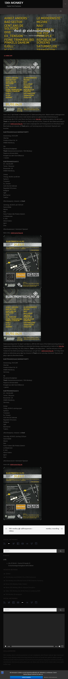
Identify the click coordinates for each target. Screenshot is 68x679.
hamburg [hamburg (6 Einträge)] (6, 660)
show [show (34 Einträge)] (34, 662)
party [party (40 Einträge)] (21, 662)
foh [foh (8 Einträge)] (34, 657)
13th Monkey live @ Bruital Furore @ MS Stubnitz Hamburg (24, 580)
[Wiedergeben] (6, 646)
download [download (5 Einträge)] (60, 655)
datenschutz (8, 675)
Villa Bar (38, 119)
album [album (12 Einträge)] (14, 655)
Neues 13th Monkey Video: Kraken (16, 584)
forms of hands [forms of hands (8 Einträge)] (39, 657)
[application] (34, 631)
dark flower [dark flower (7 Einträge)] (44, 655)
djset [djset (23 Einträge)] (55, 655)
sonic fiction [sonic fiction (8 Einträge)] (40, 662)
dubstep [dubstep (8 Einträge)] (14, 657)
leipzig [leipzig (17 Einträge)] (46, 660)
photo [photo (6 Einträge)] (25, 662)
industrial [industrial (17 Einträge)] (17, 660)
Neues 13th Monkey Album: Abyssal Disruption (20, 587)
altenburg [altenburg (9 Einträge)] (19, 655)
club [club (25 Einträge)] (31, 655)
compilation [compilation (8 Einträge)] (36, 655)
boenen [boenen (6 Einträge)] (25, 655)
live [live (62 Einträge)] (49, 660)
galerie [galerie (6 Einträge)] (50, 657)
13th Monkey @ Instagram (13, 594)
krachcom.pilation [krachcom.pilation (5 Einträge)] (37, 660)
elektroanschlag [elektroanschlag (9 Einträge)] (22, 657)
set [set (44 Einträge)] (31, 662)
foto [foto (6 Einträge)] (46, 657)
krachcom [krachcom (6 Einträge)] (28, 660)
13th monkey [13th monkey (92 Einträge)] (7, 655)
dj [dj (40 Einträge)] (49, 655)
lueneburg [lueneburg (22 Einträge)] (54, 660)
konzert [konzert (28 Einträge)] (22, 660)
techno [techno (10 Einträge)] (46, 662)
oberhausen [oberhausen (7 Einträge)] (15, 662)
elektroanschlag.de (16, 124)
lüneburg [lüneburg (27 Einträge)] (60, 660)
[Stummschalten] (59, 646)
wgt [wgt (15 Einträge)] (9, 664)
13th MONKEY (14, 3)
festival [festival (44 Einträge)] (30, 657)
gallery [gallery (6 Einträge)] (54, 657)
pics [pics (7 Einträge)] (29, 662)
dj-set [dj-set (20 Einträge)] (51, 655)
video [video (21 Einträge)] (54, 662)
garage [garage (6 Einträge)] (59, 657)
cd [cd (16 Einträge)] (28, 655)
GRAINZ (7, 574)
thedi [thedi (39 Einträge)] (50, 662)
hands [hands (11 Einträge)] (11, 660)
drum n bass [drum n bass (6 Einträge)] (7, 657)
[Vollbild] (62, 646)
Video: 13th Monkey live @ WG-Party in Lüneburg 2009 (22, 591)
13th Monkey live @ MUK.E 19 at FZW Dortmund (20, 577)
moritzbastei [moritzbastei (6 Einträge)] (7, 662)
